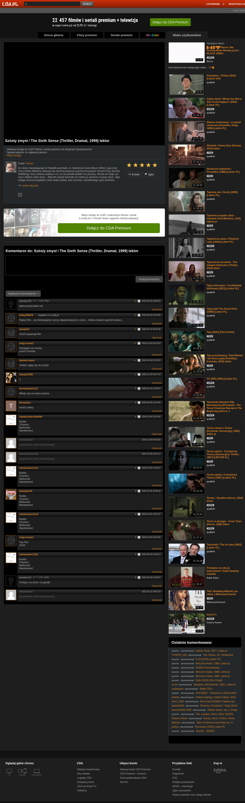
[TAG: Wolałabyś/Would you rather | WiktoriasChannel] (186, 600)
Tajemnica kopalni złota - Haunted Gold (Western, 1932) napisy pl (224, 218)
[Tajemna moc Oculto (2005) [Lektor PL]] (186, 201)
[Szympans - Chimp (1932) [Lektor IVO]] (186, 84)
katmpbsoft (25, 491)
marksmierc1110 (28, 514)
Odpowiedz (157, 309)
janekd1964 (178, 705)
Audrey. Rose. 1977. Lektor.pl (211, 650)
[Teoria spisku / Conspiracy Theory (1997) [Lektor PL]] (186, 483)
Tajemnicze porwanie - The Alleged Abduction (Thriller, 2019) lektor (222, 265)
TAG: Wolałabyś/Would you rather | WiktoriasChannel (222, 593)
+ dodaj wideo (238, 10)
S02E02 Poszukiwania (207, 667)
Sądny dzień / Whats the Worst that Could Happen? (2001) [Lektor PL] (224, 102)
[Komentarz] (84, 265)
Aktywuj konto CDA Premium (135, 769)
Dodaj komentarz (149, 279)
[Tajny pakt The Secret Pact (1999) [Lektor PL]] (186, 317)
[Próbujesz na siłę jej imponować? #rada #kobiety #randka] (186, 577)
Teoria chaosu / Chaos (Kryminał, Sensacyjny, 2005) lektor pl (223, 431)
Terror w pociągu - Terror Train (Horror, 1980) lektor (224, 523)
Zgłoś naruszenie (181, 790)
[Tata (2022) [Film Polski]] (186, 341)
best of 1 (211, 614)
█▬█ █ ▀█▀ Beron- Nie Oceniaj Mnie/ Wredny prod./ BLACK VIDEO (223, 50)
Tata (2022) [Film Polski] (220, 332)
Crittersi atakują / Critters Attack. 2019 (215, 697)
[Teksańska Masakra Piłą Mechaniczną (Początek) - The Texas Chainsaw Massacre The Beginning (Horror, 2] (186, 411)
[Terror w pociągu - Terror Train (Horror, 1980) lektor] (186, 530)
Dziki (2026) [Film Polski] (209, 680)
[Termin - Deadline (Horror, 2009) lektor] (186, 507)
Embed (134, 174)
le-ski (174, 684)
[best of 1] (186, 623)
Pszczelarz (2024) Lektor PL (210, 726)
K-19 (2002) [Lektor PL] (208, 659)
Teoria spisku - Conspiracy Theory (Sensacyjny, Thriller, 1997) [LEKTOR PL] (223, 454)
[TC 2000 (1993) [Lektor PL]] (186, 387)
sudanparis (178, 688)
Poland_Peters (180, 718)
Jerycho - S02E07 (205, 731)
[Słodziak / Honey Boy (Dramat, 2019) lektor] (186, 154)
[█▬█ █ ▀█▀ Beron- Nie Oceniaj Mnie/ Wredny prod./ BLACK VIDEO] (186, 52)
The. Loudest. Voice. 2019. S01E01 (215, 714)
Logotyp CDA (84, 777)
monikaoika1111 (28, 388)
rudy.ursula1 (26, 343)
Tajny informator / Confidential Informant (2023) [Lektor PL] (224, 287)
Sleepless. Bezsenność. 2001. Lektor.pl (214, 684)
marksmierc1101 (28, 554)
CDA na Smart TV (86, 786)
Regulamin (178, 773)
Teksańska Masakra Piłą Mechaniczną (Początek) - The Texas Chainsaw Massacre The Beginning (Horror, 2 (224, 407)
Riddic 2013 (206, 688)
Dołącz (170, 22)
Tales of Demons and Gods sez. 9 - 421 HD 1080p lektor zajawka (203, 724)
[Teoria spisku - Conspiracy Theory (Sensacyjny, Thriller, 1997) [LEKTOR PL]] (186, 460)
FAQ (174, 777)
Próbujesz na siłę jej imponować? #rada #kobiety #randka (223, 571)
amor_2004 (178, 701)
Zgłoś (149, 174)
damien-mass (27, 360)
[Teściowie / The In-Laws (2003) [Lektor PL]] (186, 553)
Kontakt (176, 769)
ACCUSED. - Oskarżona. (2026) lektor (216, 693)
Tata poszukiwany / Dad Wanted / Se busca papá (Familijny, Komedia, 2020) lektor (225, 358)
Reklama (82, 790)
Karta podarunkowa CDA (133, 777)
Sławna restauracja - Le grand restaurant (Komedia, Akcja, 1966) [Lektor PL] (224, 125)
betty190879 (27, 315)
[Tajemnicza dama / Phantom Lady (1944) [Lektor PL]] (186, 247)
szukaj (87, 4)
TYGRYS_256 (179, 655)
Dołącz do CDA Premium (109, 228)
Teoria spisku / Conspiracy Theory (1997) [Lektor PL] (222, 476)
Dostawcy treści (85, 782)
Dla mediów (83, 773)
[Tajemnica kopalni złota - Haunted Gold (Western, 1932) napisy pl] (186, 224)
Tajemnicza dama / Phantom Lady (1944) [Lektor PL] (223, 240)
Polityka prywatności (183, 782)
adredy (175, 697)
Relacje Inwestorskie (88, 769)
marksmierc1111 (28, 468)
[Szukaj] (52, 3)
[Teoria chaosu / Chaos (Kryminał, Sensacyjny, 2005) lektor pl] (186, 437)
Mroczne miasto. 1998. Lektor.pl (213, 663)
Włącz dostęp (14, 155)
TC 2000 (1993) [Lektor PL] (222, 378)
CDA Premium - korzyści (133, 773)
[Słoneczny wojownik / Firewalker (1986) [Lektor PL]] (186, 177)
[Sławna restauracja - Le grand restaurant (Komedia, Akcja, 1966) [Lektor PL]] (186, 131)
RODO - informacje (182, 786)
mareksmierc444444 (30, 416)
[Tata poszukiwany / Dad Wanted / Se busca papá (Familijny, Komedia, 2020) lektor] (186, 364)
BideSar (176, 722)
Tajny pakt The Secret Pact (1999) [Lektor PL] (222, 310)
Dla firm (124, 782)
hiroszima (25, 402)
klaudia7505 (26, 374)
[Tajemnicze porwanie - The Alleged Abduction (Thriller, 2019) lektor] (186, 271)
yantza (175, 726)
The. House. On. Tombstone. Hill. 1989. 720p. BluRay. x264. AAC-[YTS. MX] (203, 656)
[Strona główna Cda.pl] (11, 4)
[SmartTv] (25, 777)
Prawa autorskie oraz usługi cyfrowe (191, 794)
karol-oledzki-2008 (181, 710)
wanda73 (25, 329)
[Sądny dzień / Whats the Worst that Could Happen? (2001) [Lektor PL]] (186, 108)
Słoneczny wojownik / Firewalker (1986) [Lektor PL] (223, 170)
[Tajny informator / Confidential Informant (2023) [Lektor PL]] (186, 294)
